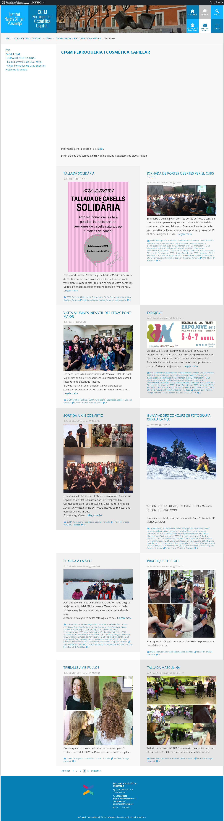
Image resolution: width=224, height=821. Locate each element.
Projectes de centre (16, 69)
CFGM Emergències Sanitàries (163, 240)
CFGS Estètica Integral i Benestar (184, 250)
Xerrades (151, 260)
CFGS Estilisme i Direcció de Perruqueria (85, 297)
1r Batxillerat (156, 528)
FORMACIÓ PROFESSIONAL (20, 58)
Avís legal (82, 817)
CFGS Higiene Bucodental (181, 253)
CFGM (49, 38)
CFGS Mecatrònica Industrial (169, 255)
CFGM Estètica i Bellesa (188, 240)
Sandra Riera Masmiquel (161, 182)
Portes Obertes (81, 402)
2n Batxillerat (169, 528)
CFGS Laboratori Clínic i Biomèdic (173, 543)
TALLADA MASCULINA (163, 667)
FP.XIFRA (211, 257)
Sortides (76, 524)
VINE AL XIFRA (95, 402)
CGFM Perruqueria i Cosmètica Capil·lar (78, 38)
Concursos (171, 548)
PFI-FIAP (120, 644)
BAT (204, 257)
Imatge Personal (106, 300)
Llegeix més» (70, 290)
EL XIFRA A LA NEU (77, 561)
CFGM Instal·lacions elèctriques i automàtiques (181, 533)
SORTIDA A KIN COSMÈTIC (83, 415)
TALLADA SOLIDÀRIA (78, 173)
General (186, 257)
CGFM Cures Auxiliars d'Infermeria (198, 255)
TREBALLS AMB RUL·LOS (81, 667)
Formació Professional (28, 38)
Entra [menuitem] (220, 2)
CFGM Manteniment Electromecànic (188, 245)
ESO (7, 50)
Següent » (96, 770)
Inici (7, 38)
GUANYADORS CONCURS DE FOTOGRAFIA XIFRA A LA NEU (179, 417)
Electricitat (198, 389)
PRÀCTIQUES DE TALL (163, 561)
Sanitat (179, 392)
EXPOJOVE (154, 312)
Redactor (70, 179)
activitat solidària (90, 300)
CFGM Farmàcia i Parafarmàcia (174, 243)
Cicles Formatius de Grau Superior (26, 65)
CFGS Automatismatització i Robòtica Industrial (178, 247)
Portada (75, 300)
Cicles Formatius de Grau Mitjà (24, 62)
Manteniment (169, 392)
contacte (126, 807)
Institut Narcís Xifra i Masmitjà (14, 19)
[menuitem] (15, 2)
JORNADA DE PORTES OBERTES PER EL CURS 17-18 (180, 175)
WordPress (141, 817)
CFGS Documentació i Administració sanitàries (177, 538)
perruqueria (120, 300)
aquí (100, 148)
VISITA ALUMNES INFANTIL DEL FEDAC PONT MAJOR (97, 314)
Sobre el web (93, 817)
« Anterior (65, 770)
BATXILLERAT (12, 54)
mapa (115, 807)
